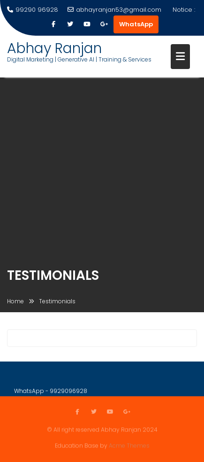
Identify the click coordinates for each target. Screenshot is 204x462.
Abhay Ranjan (54, 48)
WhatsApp (136, 24)
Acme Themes (129, 445)
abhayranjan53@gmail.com (114, 9)
